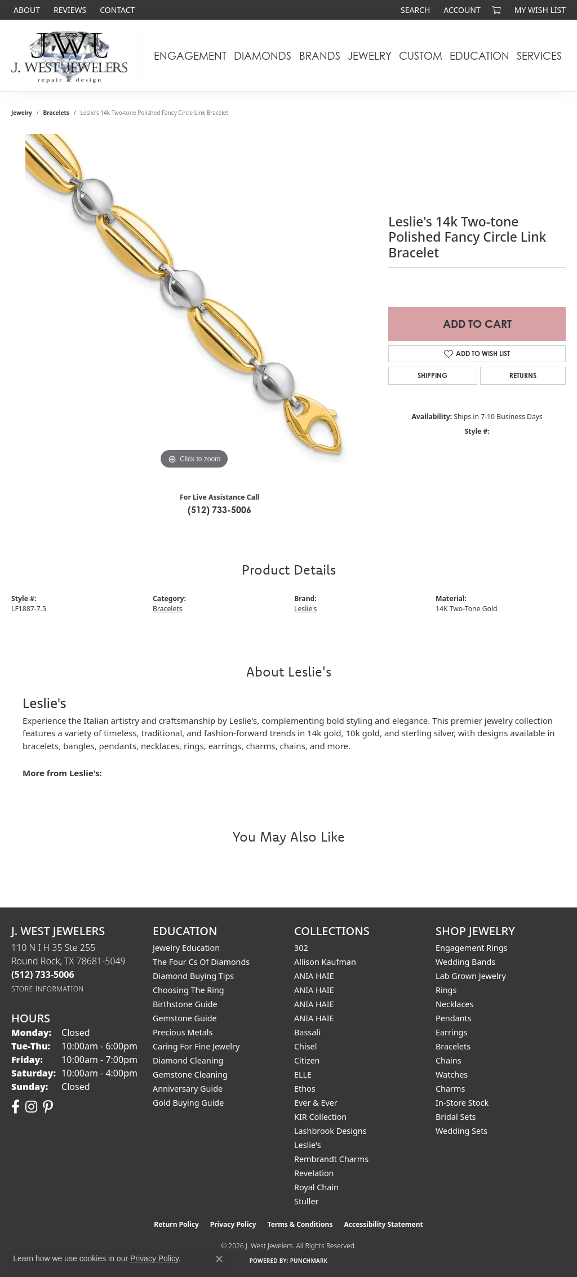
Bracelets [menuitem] (453, 1046)
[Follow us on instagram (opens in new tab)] (31, 1107)
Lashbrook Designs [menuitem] (330, 1130)
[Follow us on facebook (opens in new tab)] (15, 1107)
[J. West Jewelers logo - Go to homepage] (72, 55)
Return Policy (176, 1224)
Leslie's (305, 608)
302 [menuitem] (301, 947)
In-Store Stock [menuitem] (462, 1102)
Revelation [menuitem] (314, 1173)
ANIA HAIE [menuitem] (314, 976)
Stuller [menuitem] (306, 1201)
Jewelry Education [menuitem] (186, 947)
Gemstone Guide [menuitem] (185, 1018)
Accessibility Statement (383, 1224)
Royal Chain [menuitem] (316, 1187)
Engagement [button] (190, 56)
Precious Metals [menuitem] (182, 1032)
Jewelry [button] (370, 56)
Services (539, 56)
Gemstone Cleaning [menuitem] (190, 1074)
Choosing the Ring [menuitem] (188, 990)
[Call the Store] (42, 974)
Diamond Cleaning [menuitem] (188, 1060)
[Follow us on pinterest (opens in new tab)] (48, 1107)
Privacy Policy (233, 1224)
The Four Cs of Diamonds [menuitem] (201, 961)
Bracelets (56, 113)
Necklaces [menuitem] (454, 1004)
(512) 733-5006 (219, 509)
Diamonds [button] (262, 56)
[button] (414, 10)
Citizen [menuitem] (307, 1060)
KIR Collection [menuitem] (320, 1116)
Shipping (432, 375)
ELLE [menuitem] (303, 1074)
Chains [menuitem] (448, 1060)
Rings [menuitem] (446, 990)
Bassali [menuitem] (307, 1032)
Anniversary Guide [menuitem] (188, 1088)
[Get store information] (47, 989)
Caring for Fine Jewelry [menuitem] (196, 1046)
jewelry (21, 113)
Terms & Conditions (300, 1224)
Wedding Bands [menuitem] (465, 961)
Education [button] (479, 56)
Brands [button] (319, 56)
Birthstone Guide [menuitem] (185, 1004)
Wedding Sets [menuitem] (461, 1130)
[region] (194, 303)
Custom (420, 56)
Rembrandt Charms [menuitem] (331, 1159)
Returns (522, 375)
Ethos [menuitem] (305, 1088)
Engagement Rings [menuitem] (472, 947)
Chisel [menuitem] (305, 1046)
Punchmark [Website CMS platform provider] (309, 1261)
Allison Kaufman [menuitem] (325, 961)
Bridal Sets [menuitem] (456, 1116)
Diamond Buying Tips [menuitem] (193, 976)
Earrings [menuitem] (451, 1032)
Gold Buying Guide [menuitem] (188, 1102)
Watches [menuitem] (452, 1074)
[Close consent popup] (219, 1259)
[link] (25, 10)
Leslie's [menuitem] (307, 1145)
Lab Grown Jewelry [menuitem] (471, 976)
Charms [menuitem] (450, 1088)
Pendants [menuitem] (454, 1018)
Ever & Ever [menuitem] (316, 1102)
